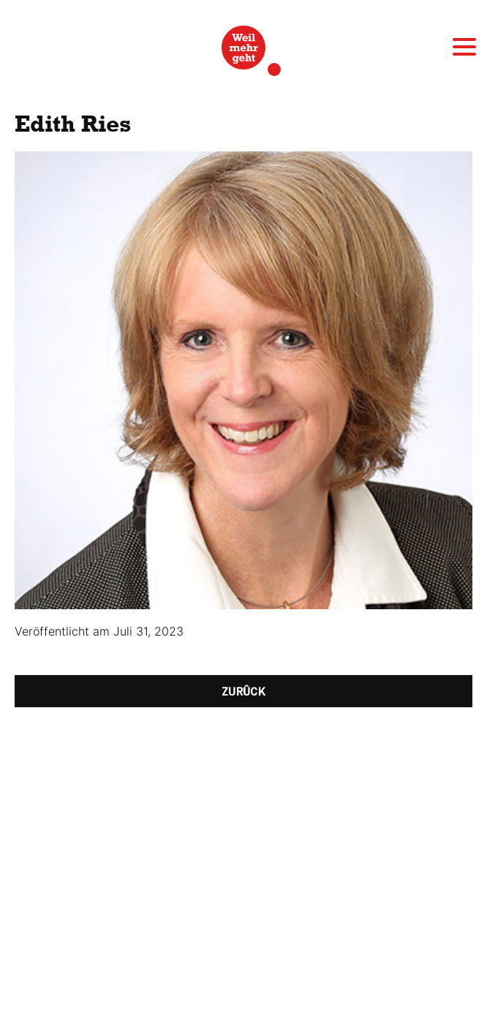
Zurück (243, 692)
